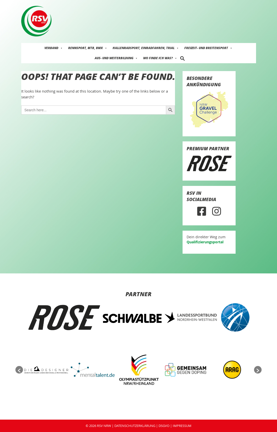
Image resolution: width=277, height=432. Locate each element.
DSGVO (164, 425)
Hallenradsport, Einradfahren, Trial (146, 48)
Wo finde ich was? (160, 58)
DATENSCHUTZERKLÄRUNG (134, 425)
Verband (53, 48)
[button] (182, 58)
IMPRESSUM (182, 425)
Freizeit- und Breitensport (208, 48)
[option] (64, 317)
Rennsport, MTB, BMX (87, 48)
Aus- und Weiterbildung (116, 58)
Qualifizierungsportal (205, 242)
